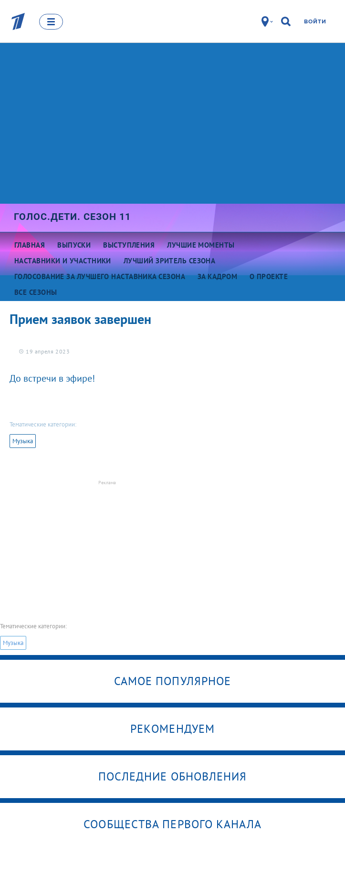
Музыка (22, 441)
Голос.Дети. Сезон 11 (72, 216)
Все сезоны (35, 292)
